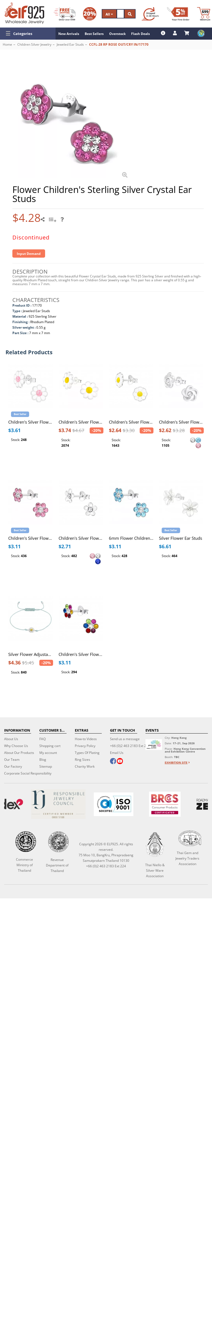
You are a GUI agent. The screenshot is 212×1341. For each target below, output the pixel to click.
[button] (28, 34)
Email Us (116, 752)
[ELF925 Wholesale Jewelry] (24, 13)
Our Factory (13, 766)
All (109, 14)
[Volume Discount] (89, 13)
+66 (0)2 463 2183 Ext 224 (130, 745)
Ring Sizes (82, 759)
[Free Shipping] (64, 13)
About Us (11, 739)
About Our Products (19, 752)
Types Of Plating (87, 752)
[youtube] (120, 761)
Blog (42, 759)
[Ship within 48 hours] (150, 13)
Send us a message (125, 739)
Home (7, 44)
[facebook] (113, 761)
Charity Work (85, 766)
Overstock (117, 33)
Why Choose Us (16, 745)
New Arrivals (68, 33)
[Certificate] (58, 804)
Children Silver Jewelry (34, 44)
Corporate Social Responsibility (27, 773)
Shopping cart (49, 745)
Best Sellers (94, 33)
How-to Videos (86, 739)
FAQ (42, 739)
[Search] (120, 13)
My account (48, 752)
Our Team (12, 759)
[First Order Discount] (178, 13)
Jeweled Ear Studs (70, 44)
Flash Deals (140, 33)
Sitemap (45, 766)
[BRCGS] (164, 804)
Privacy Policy (85, 745)
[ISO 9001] (113, 804)
